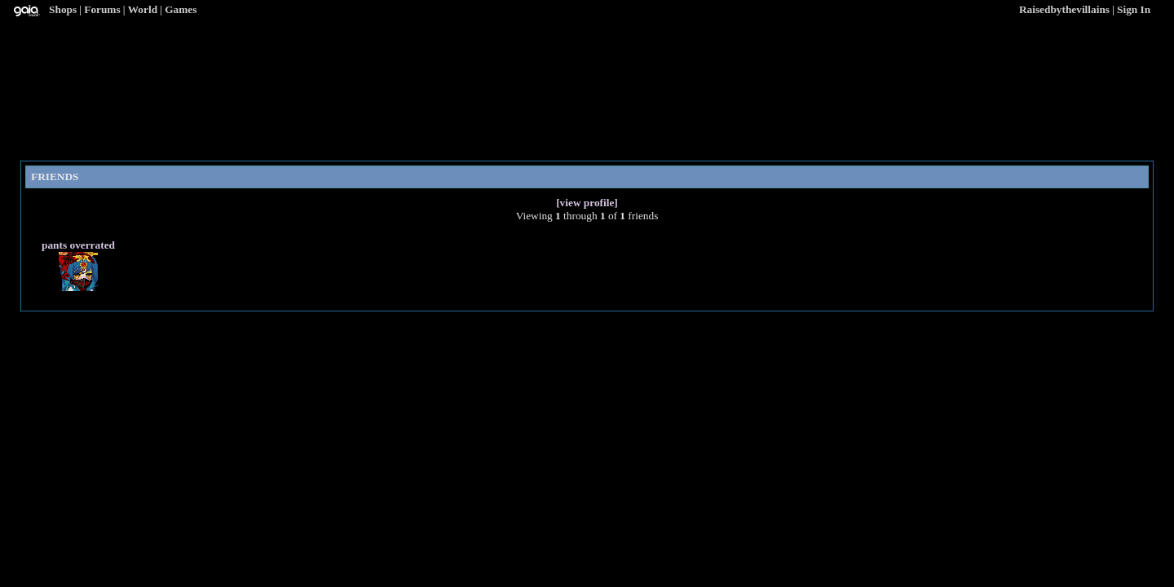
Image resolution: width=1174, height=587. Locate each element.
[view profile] (587, 202)
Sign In (1133, 9)
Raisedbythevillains (1064, 9)
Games (180, 9)
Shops (63, 9)
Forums (102, 9)
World (142, 9)
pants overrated (78, 245)
